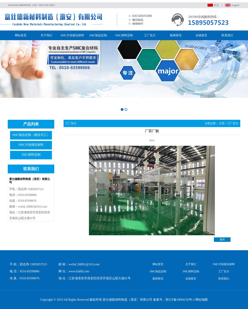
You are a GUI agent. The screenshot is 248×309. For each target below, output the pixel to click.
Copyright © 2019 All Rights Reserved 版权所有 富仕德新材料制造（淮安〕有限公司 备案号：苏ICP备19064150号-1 (117, 299)
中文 (216, 5)
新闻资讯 (176, 35)
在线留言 (201, 35)
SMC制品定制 (98, 35)
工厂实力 (150, 35)
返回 (222, 239)
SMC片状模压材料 (72, 35)
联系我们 (227, 35)
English (235, 5)
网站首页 (21, 35)
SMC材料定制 (124, 35)
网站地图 (201, 299)
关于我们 (46, 35)
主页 (222, 123)
